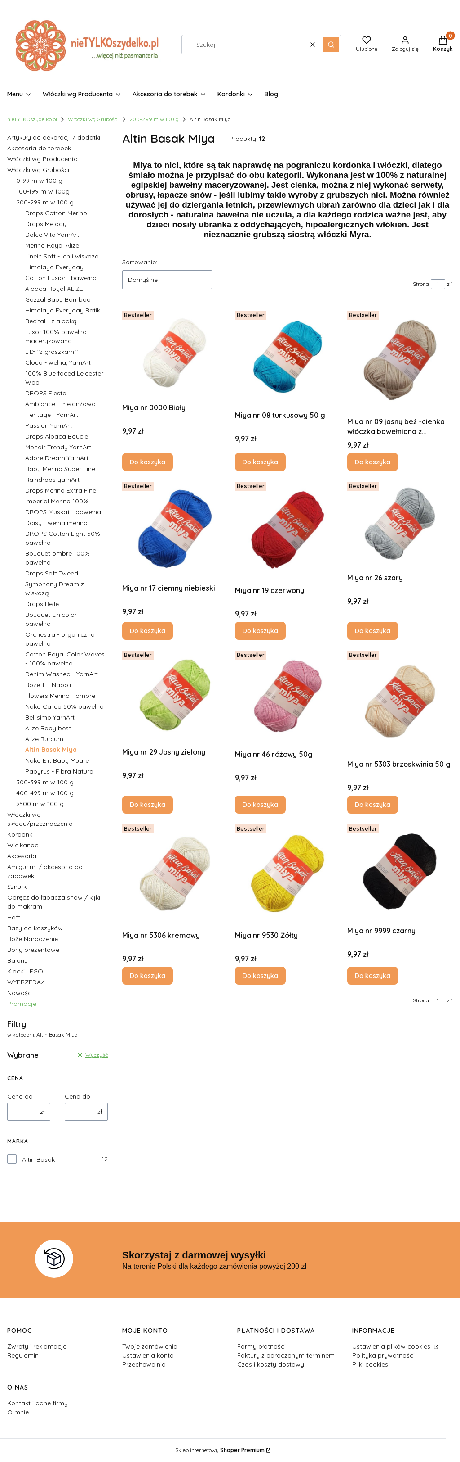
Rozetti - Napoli (48, 685)
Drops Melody (45, 224)
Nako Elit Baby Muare (57, 760)
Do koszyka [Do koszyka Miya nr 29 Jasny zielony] (147, 805)
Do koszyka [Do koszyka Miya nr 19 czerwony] (260, 631)
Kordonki (20, 834)
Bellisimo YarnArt (50, 717)
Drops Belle (42, 604)
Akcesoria (21, 856)
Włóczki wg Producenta (42, 159)
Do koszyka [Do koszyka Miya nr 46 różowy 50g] (260, 805)
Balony (17, 960)
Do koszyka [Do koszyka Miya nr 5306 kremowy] (147, 976)
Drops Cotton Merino (56, 213)
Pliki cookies (370, 1364)
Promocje (21, 1004)
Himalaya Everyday (54, 267)
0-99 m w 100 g (39, 181)
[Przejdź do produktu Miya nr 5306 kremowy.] (175, 874)
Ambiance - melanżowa (60, 404)
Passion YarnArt (48, 425)
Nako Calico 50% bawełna (64, 706)
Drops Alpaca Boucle (56, 436)
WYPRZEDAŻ (26, 982)
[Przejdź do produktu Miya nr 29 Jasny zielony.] (175, 695)
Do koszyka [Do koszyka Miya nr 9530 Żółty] (260, 976)
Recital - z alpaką (50, 321)
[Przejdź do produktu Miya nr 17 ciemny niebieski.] (175, 528)
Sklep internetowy (220, 1450)
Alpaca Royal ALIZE (54, 289)
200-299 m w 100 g (154, 119)
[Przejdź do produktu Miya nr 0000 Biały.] (175, 353)
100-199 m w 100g (43, 191)
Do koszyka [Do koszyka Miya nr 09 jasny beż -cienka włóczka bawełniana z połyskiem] (372, 462)
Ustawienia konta (148, 1355)
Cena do (77, 1096)
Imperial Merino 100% (56, 501)
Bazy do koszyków (35, 928)
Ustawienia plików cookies (392, 1346)
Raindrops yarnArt (52, 479)
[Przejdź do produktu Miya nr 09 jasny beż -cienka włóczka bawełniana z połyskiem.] (400, 360)
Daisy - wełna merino (56, 523)
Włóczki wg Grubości (93, 119)
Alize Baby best (48, 728)
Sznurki (17, 887)
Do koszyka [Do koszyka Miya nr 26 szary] (372, 631)
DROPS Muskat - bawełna (63, 512)
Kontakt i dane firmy (37, 1403)
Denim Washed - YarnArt (61, 674)
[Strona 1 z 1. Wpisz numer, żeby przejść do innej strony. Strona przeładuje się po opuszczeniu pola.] (438, 284)
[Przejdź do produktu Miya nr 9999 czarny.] (400, 871)
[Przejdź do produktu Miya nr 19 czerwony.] (288, 530)
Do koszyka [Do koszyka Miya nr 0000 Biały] (147, 462)
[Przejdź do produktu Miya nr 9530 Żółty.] (288, 874)
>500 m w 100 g (40, 804)
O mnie (18, 1412)
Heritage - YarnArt (51, 415)
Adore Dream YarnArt (56, 458)
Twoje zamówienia (149, 1346)
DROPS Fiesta (45, 393)
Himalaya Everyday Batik (62, 310)
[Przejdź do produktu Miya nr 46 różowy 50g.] (288, 696)
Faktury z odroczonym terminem (286, 1355)
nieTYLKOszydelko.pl (32, 119)
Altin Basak (38, 1159)
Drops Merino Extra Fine (60, 490)
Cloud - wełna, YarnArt (58, 362)
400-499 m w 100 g (45, 793)
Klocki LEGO (25, 971)
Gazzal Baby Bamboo (58, 299)
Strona (421, 284)
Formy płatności (261, 1346)
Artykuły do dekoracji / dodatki (53, 137)
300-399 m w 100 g (45, 782)
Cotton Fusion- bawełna (61, 278)
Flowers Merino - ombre (60, 696)
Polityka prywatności (383, 1355)
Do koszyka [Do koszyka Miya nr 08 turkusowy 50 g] (260, 462)
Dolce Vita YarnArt (52, 235)
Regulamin (23, 1355)
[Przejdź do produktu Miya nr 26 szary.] (400, 523)
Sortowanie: (139, 262)
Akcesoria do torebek (39, 148)
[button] (331, 44)
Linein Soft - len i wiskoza (62, 256)
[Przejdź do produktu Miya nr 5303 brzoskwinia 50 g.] (400, 701)
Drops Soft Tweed (51, 573)
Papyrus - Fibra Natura (59, 771)
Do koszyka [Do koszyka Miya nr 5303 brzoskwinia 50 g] (372, 805)
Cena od (20, 1096)
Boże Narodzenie (32, 939)
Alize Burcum (44, 739)
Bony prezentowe (33, 950)
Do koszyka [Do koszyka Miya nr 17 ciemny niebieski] (147, 631)
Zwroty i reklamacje (36, 1346)
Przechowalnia (144, 1364)
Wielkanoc (22, 845)
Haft (13, 917)
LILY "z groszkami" (51, 352)
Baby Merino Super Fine (60, 469)
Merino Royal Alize (52, 245)
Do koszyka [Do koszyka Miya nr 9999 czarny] (372, 976)
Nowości (20, 993)
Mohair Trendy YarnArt (58, 447)
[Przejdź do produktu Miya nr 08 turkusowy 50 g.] (288, 357)
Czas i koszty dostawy (270, 1364)
